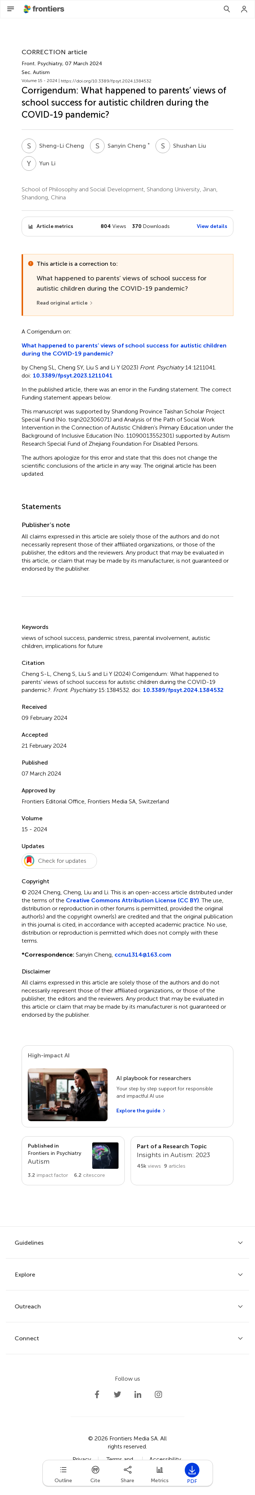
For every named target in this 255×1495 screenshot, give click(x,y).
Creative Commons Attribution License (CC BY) (132, 900)
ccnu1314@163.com (143, 954)
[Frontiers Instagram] (158, 1394)
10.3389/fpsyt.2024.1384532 (183, 689)
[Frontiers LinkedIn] (138, 1394)
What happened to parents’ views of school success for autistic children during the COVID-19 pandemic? (124, 349)
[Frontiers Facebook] (97, 1394)
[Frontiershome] (44, 9)
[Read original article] (65, 303)
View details (212, 226)
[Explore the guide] (141, 1111)
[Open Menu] (10, 9)
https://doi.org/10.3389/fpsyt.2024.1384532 (106, 81)
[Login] (244, 9)
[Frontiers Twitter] (117, 1394)
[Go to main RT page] (182, 1161)
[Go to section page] (73, 1161)
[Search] (226, 9)
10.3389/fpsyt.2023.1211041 (73, 375)
